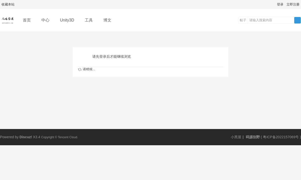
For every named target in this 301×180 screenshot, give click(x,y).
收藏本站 (8, 4)
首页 (27, 20)
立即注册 (292, 4)
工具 (89, 20)
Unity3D (67, 20)
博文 (107, 20)
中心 (45, 20)
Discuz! (26, 137)
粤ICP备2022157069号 (281, 137)
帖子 (243, 20)
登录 (280, 4)
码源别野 (252, 137)
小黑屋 (236, 137)
